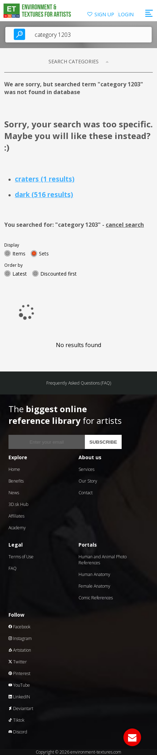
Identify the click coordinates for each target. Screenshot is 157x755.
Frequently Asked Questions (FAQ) (78, 383)
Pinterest (19, 673)
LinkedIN (19, 697)
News (13, 493)
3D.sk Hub (18, 504)
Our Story (87, 481)
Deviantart (20, 708)
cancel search (125, 225)
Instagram (20, 638)
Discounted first (58, 273)
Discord (17, 732)
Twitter (17, 662)
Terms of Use (21, 557)
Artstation (19, 650)
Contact (85, 493)
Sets (44, 253)
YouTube (19, 685)
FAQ (12, 568)
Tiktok (16, 720)
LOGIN (126, 14)
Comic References (95, 598)
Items (18, 253)
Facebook (19, 627)
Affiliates (16, 516)
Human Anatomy (94, 574)
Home (14, 469)
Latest (19, 273)
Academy (17, 528)
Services (86, 469)
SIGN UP (104, 14)
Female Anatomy (94, 586)
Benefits (16, 481)
